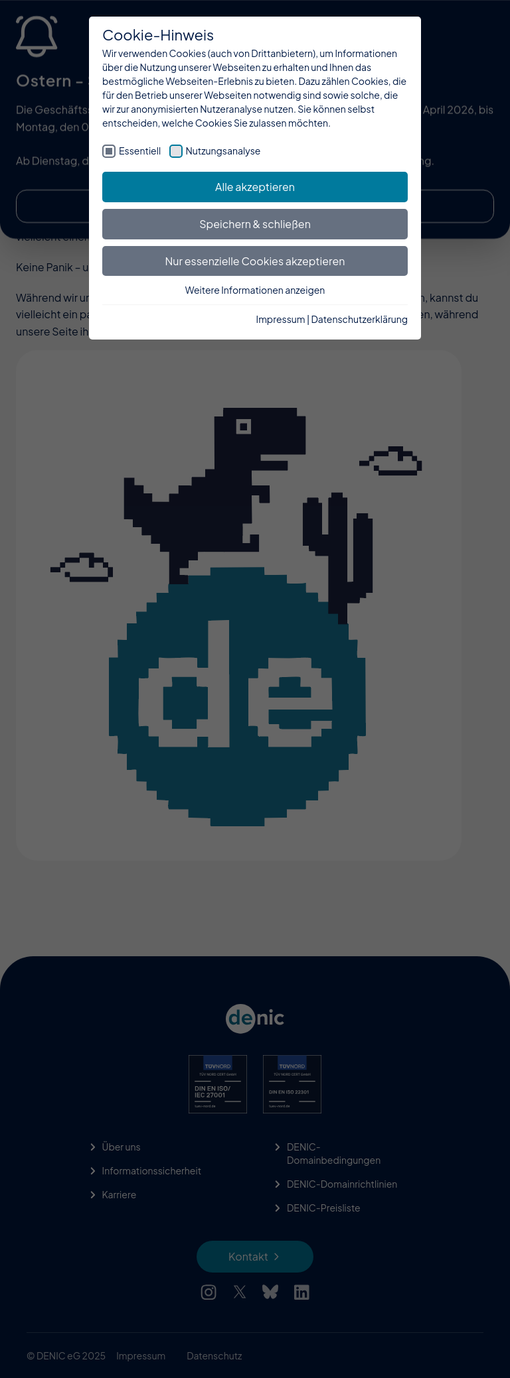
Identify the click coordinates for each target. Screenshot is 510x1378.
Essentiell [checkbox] (140, 151)
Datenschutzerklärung (359, 319)
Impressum (280, 319)
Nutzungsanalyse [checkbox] (223, 151)
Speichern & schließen (255, 224)
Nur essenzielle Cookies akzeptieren (255, 261)
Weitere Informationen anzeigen (255, 290)
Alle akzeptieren (255, 187)
